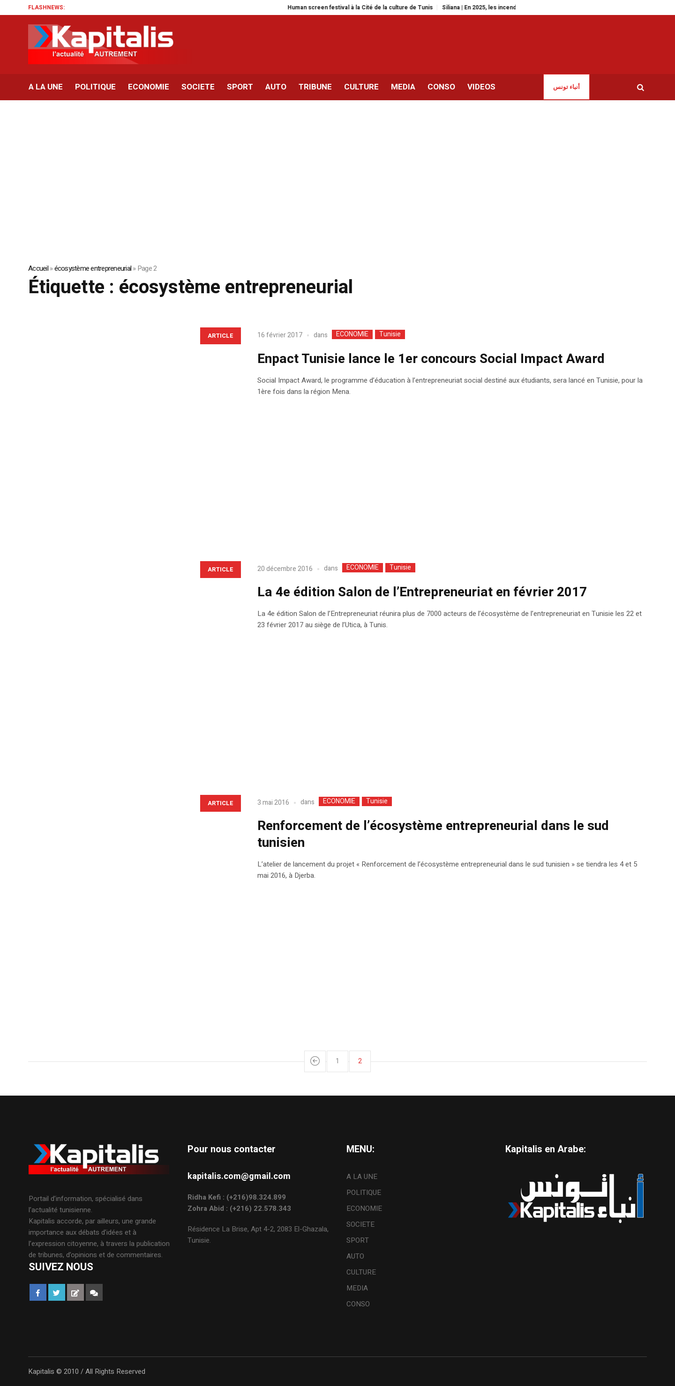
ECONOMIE (352, 334)
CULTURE (361, 1272)
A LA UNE (361, 1176)
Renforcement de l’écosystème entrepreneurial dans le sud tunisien (433, 834)
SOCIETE (360, 1224)
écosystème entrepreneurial (93, 268)
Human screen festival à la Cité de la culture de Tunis (371, 7)
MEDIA (357, 1288)
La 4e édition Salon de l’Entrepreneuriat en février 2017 (422, 592)
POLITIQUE (363, 1192)
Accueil (38, 268)
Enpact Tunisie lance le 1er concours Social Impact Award (431, 359)
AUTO (355, 1256)
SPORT (357, 1240)
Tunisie (390, 334)
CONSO (358, 1304)
